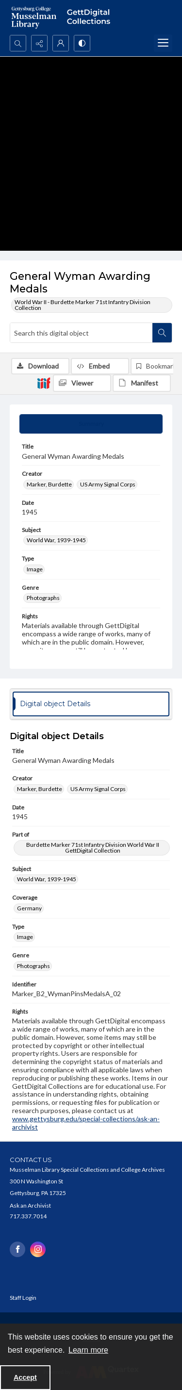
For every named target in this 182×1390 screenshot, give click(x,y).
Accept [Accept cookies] (25, 1377)
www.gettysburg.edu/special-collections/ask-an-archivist (86, 1123)
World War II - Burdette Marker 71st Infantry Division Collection (82, 304)
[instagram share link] (38, 1249)
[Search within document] (162, 332)
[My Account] (60, 43)
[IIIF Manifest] (142, 383)
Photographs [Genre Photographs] (43, 597)
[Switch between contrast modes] (82, 43)
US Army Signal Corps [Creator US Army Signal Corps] (107, 484)
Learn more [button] (88, 1350)
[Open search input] (18, 43)
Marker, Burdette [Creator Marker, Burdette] (49, 484)
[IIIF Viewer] (82, 383)
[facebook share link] (17, 1249)
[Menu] (163, 43)
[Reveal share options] (39, 43)
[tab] (91, 424)
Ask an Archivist (30, 1205)
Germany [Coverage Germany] (29, 908)
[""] (91, 17)
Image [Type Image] (35, 569)
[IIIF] (43, 382)
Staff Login (23, 1297)
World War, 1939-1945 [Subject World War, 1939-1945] (56, 540)
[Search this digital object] (81, 332)
